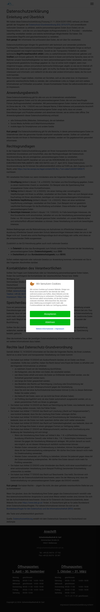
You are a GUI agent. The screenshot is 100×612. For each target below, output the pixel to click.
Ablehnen (50, 322)
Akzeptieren (50, 314)
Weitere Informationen (44, 329)
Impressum (59, 329)
